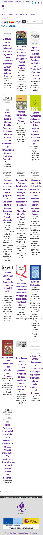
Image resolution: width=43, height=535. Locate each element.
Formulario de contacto (14, 516)
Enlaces (5, 18)
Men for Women (8, 11)
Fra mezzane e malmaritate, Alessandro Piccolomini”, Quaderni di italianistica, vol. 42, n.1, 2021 (22, 292)
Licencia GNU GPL (19, 497)
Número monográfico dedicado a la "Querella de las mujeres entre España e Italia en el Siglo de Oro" (35, 128)
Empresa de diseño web (32, 497)
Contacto (33, 533)
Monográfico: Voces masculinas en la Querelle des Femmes (8, 366)
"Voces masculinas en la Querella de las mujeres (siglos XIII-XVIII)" (7, 282)
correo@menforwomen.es (12, 1)
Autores (20, 11)
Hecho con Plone (8, 497)
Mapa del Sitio (10, 533)
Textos (29, 11)
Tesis (33, 14)
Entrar (18, 21)
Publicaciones (7, 14)
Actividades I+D (22, 14)
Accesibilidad (23, 533)
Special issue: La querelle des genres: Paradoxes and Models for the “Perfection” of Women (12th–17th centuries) (35, 63)
